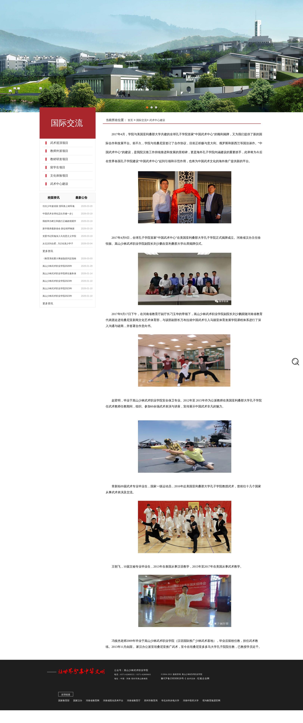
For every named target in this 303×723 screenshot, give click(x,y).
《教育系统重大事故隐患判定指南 (63, 258)
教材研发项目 (63, 159)
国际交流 (146, 120)
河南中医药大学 (191, 701)
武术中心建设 (63, 183)
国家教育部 (63, 701)
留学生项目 (61, 167)
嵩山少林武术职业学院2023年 (61, 281)
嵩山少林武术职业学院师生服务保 (63, 273)
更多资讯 (51, 251)
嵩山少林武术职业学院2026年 (61, 266)
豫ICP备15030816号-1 (174, 679)
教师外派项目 (63, 150)
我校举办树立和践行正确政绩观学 (63, 221)
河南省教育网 (92, 701)
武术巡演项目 (63, 142)
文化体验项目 (63, 175)
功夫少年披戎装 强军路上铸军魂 (62, 206)
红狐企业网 (203, 679)
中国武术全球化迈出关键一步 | (61, 213)
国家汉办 (77, 701)
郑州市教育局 (151, 701)
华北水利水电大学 (170, 701)
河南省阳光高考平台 (113, 701)
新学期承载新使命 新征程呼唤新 (62, 228)
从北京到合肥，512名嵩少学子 (61, 243)
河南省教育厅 (133, 701)
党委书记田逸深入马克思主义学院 (63, 236)
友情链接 (65, 695)
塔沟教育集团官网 (211, 701)
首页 (134, 120)
